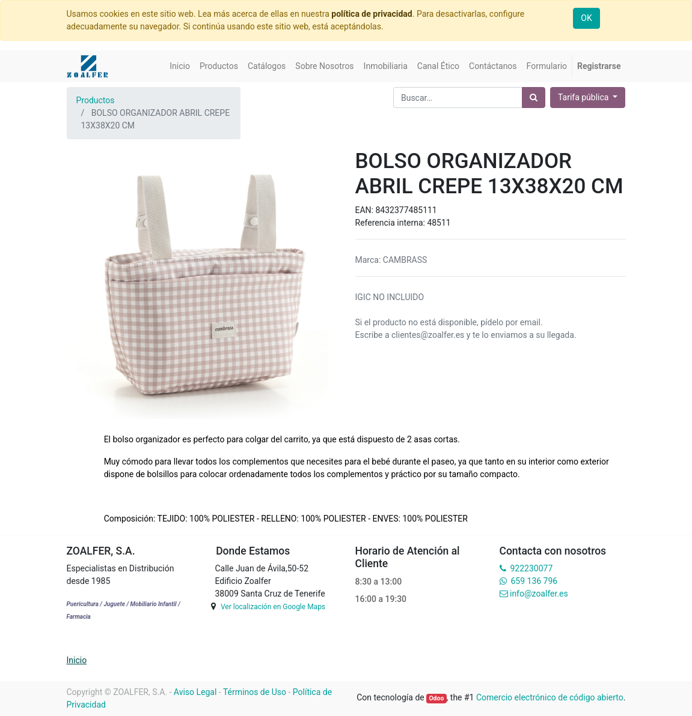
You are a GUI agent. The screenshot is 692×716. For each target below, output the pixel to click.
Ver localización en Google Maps (273, 607)
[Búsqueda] (533, 97)
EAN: (365, 210)
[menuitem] (180, 66)
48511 (438, 222)
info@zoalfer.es (539, 593)
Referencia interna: (391, 222)
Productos (95, 100)
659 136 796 (534, 581)
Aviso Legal (195, 692)
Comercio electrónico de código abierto (549, 697)
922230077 (531, 568)
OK (586, 18)
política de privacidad (371, 14)
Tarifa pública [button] (584, 97)
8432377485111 (405, 210)
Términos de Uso (254, 692)
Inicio (77, 660)
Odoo (436, 698)
